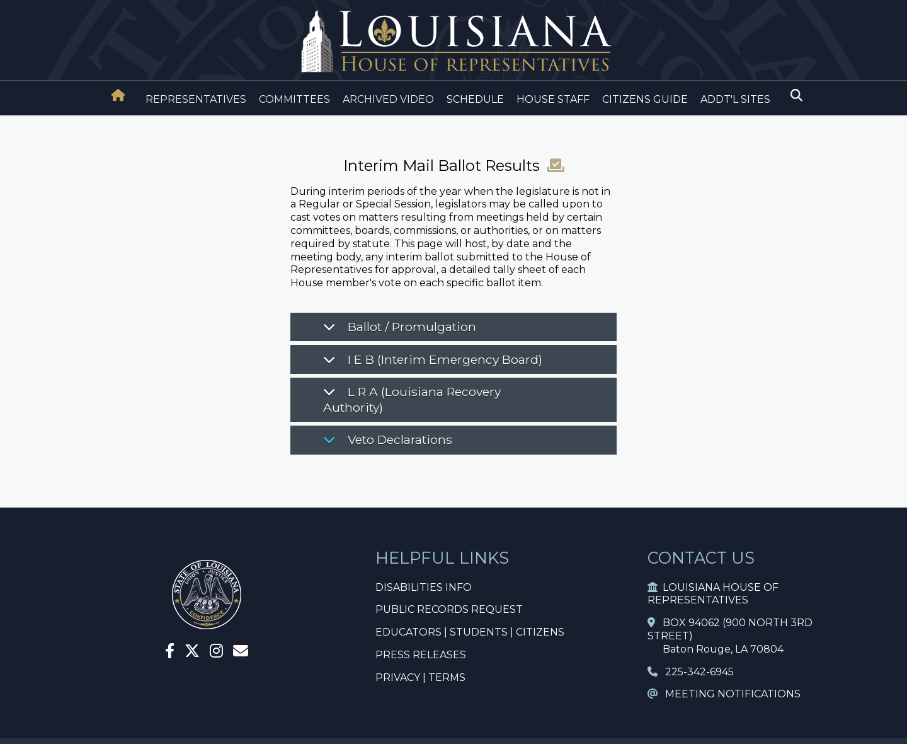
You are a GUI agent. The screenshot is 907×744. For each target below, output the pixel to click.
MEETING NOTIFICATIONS (724, 694)
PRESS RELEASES (420, 655)
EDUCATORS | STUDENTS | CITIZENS (469, 632)
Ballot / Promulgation (399, 326)
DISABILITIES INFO (423, 587)
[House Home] (118, 95)
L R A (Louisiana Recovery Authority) (412, 399)
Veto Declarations (387, 439)
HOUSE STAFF (553, 99)
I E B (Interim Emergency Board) (432, 359)
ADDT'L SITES (735, 99)
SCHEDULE (475, 99)
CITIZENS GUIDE (645, 99)
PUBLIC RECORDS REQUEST (449, 609)
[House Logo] (453, 42)
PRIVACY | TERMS (420, 677)
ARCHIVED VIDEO (388, 99)
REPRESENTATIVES (195, 99)
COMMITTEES (294, 99)
